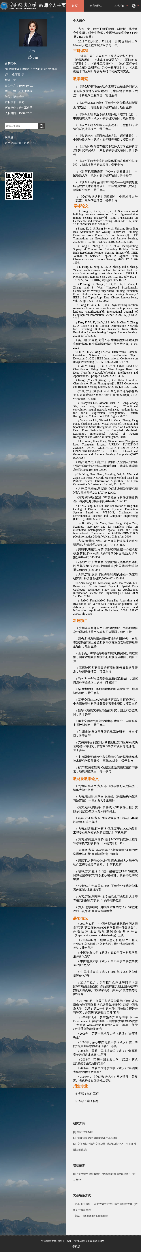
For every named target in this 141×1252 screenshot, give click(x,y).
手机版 (76, 1246)
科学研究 (96, 5)
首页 (75, 5)
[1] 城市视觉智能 (83, 1132)
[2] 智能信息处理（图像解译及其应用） (95, 1137)
